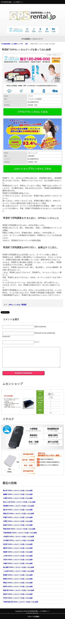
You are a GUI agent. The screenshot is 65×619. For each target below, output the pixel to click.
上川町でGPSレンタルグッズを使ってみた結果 (17, 556)
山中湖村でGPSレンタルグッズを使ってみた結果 (18, 540)
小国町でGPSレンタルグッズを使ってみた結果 (17, 498)
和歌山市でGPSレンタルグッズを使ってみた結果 (18, 513)
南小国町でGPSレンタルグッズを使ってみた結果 (18, 567)
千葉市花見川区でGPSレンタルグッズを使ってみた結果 (20, 602)
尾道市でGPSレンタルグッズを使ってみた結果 (17, 579)
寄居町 (24, 305)
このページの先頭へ (33, 616)
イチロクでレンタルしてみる (32, 111)
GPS (11, 305)
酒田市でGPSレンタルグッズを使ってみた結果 (17, 548)
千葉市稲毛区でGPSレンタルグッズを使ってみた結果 (20, 533)
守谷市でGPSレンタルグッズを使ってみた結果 (17, 598)
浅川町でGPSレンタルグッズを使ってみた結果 (17, 544)
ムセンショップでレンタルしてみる (32, 168)
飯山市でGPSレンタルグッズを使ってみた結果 (17, 490)
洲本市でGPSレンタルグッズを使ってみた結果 (17, 586)
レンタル (16, 305)
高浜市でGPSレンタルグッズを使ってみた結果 (17, 594)
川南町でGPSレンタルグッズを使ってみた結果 (17, 563)
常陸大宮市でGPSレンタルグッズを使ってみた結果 (19, 529)
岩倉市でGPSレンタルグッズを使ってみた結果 (17, 525)
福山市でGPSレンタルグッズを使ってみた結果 (17, 510)
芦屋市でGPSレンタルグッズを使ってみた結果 (17, 517)
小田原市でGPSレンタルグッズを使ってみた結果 (18, 536)
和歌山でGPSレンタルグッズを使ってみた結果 (17, 583)
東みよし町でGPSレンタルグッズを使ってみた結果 (19, 502)
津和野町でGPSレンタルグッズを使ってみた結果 (18, 506)
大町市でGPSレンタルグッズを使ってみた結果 (17, 559)
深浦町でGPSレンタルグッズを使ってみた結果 (17, 552)
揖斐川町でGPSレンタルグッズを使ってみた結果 (18, 590)
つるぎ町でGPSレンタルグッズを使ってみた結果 (18, 571)
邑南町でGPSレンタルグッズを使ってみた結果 (17, 575)
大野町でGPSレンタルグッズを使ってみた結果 (17, 521)
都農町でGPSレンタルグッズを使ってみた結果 (17, 494)
